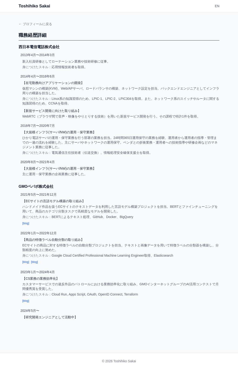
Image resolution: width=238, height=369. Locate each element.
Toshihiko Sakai (34, 6)
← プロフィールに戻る (35, 24)
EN (217, 6)
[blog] (25, 223)
